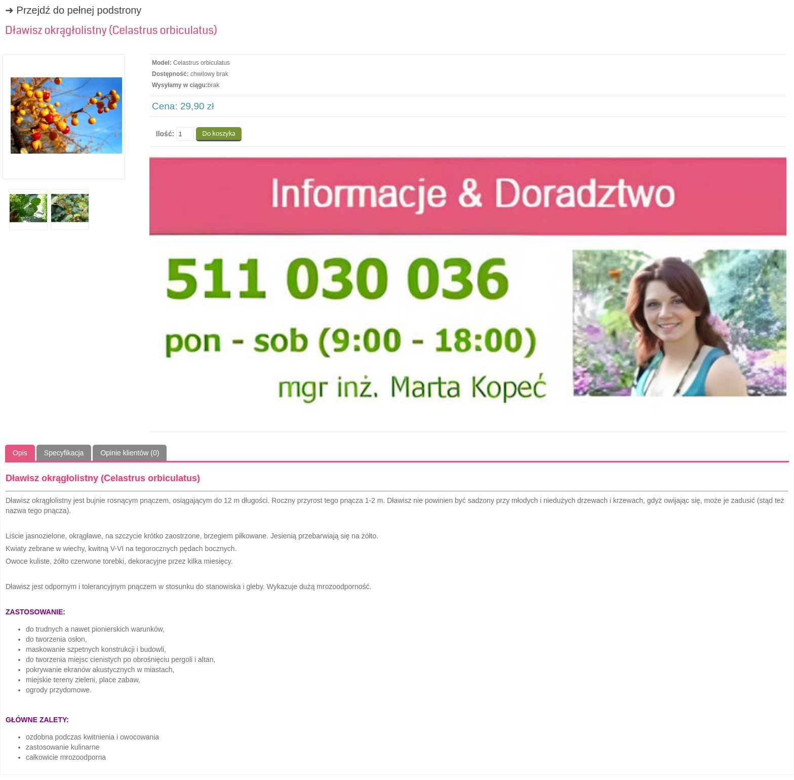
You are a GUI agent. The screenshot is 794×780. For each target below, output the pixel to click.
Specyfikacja (64, 453)
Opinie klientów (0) (129, 453)
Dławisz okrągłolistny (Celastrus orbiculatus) (111, 30)
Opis (20, 453)
